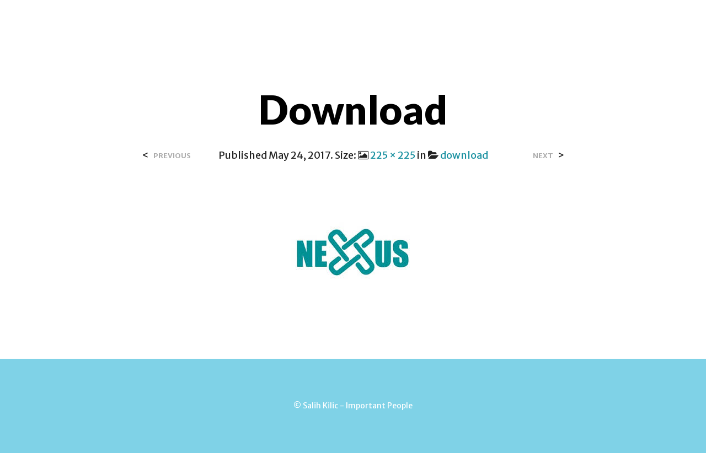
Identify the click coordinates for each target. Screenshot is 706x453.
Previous (172, 155)
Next (543, 155)
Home (204, 21)
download (464, 155)
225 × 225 (392, 155)
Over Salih (258, 21)
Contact (321, 21)
